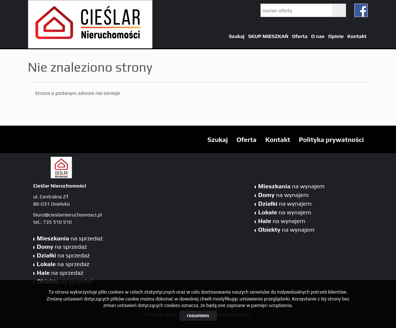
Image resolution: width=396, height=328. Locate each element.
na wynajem (291, 186)
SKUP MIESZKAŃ (268, 36)
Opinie (336, 36)
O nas (318, 36)
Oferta (300, 36)
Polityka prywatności (331, 139)
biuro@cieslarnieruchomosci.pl (67, 215)
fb (361, 10)
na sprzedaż (70, 238)
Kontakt (356, 36)
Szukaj (236, 36)
